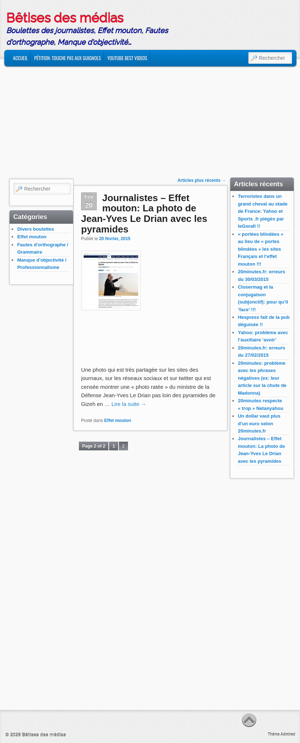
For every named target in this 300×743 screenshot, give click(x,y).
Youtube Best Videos (127, 58)
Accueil (20, 58)
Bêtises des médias (64, 18)
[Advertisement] (150, 117)
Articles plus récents (201, 180)
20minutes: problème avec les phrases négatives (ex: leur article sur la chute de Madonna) (262, 378)
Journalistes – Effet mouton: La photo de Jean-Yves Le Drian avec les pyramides (144, 213)
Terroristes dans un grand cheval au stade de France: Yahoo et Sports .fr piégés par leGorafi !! (263, 211)
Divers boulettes (35, 229)
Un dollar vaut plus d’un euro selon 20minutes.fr (259, 423)
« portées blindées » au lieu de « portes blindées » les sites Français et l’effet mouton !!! (260, 249)
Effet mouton (31, 236)
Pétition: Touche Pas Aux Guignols (67, 58)
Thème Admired (281, 734)
